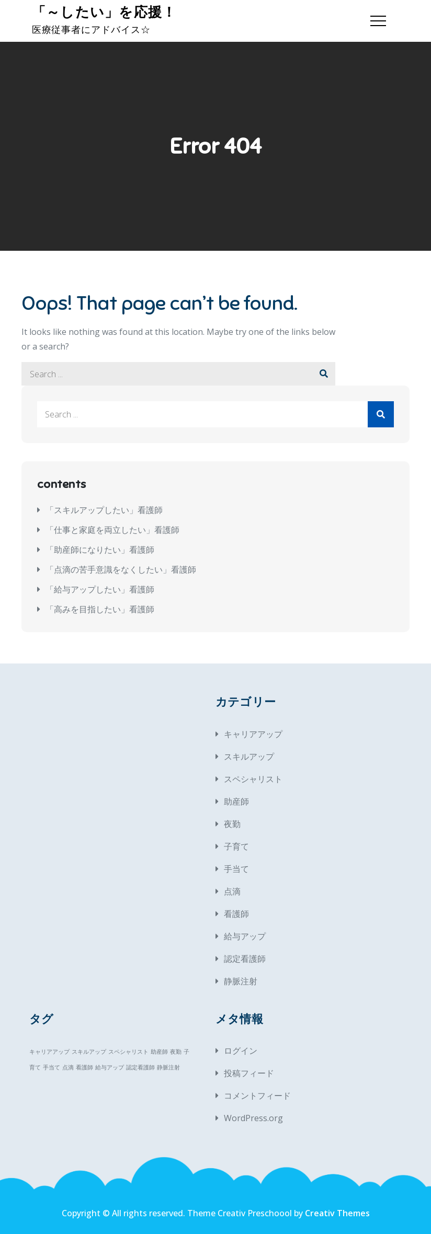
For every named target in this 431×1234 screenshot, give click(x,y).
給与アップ (245, 936)
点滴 (232, 891)
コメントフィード (257, 1095)
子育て (236, 846)
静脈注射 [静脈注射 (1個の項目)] (168, 1067)
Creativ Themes (337, 1213)
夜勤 (232, 824)
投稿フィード (249, 1073)
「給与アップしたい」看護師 (100, 589)
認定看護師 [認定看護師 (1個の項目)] (140, 1067)
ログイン (240, 1050)
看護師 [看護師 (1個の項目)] (84, 1067)
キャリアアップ (253, 734)
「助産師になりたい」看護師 (100, 549)
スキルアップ (249, 756)
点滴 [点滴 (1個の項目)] (68, 1067)
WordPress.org (253, 1118)
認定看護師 (245, 958)
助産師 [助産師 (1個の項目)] (159, 1051)
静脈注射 (240, 981)
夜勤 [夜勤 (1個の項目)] (176, 1051)
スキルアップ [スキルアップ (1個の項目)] (89, 1051)
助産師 (236, 801)
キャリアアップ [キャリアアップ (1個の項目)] (49, 1051)
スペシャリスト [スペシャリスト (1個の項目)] (128, 1051)
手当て (236, 869)
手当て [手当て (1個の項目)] (51, 1067)
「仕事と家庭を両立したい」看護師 (112, 529)
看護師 (236, 913)
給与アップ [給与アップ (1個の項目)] (109, 1067)
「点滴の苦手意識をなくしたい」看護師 (121, 569)
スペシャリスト (253, 779)
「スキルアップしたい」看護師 (104, 510)
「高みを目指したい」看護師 (100, 609)
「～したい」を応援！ (103, 12)
